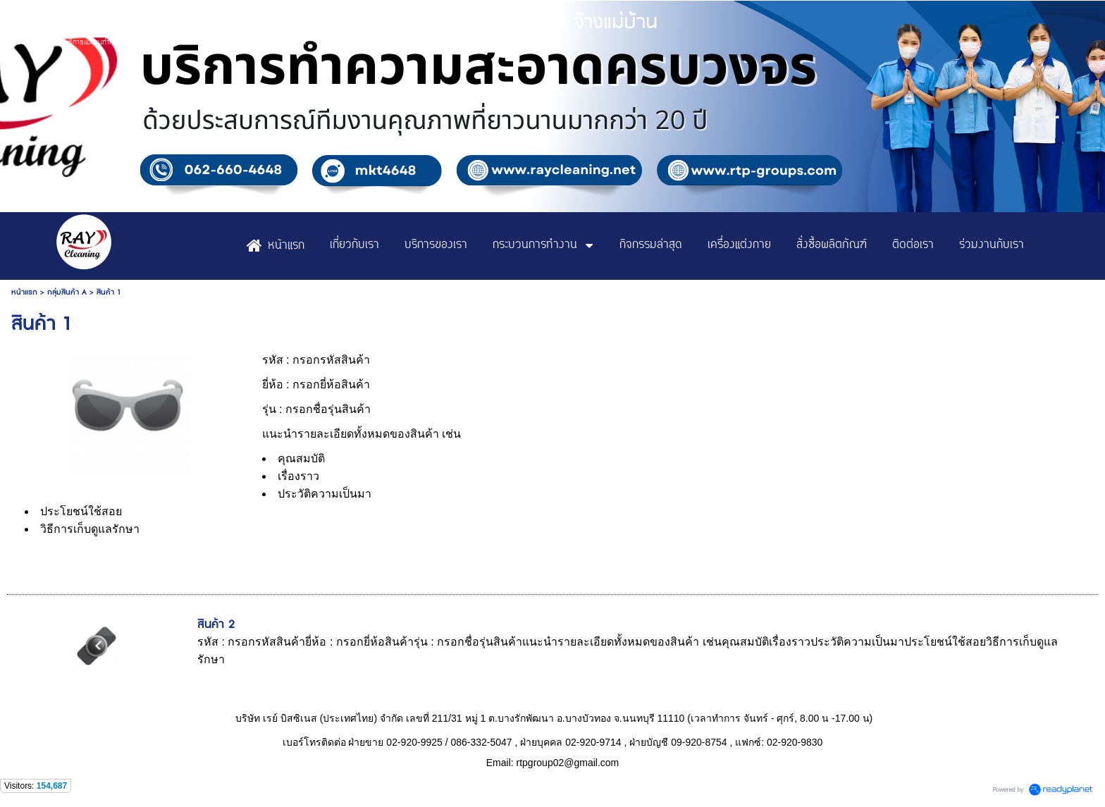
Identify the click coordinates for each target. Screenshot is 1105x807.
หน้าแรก (24, 292)
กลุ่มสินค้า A (67, 292)
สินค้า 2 (216, 624)
